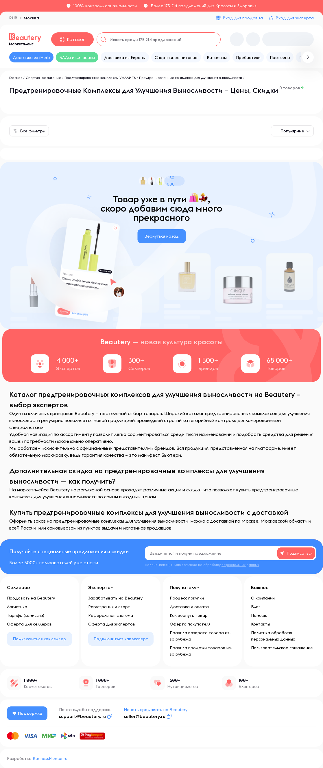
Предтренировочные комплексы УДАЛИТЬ (100, 77)
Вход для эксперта (295, 18)
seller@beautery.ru (145, 716)
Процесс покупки (187, 598)
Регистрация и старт (109, 606)
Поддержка (27, 713)
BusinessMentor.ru (50, 758)
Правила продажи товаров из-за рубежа (201, 651)
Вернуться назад (161, 236)
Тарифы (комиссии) (25, 615)
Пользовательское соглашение (282, 647)
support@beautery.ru (82, 716)
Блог (255, 606)
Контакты (260, 624)
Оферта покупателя (190, 624)
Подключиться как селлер (39, 638)
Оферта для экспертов (111, 624)
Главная (15, 77)
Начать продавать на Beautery (156, 709)
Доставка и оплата (189, 606)
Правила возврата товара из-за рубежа (200, 636)
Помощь (259, 615)
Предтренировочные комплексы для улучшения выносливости (191, 77)
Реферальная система (110, 615)
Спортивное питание (43, 77)
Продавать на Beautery (31, 598)
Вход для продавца (243, 18)
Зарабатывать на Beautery (115, 598)
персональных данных (240, 564)
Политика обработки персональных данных (273, 636)
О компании (263, 598)
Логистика (17, 606)
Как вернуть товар (189, 615)
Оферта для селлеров (29, 624)
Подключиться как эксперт (121, 638)
